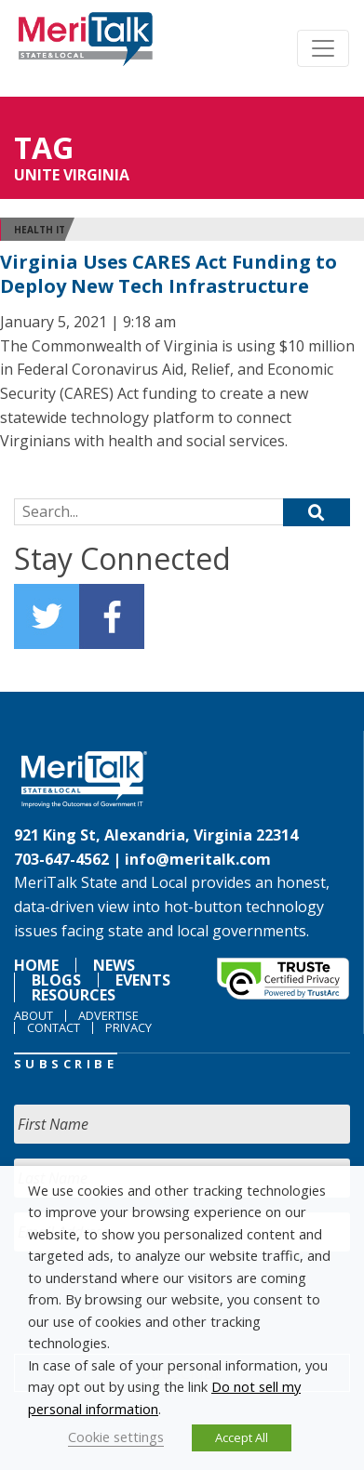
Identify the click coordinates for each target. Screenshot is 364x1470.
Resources (73, 995)
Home (36, 965)
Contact (53, 1027)
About (33, 1015)
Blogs (56, 980)
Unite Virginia (71, 175)
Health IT (39, 229)
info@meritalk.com (198, 859)
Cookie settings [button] (116, 1436)
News (114, 965)
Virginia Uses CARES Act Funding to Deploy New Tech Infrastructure (168, 273)
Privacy (128, 1027)
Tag (44, 147)
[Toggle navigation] (323, 48)
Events (142, 980)
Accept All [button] (241, 1437)
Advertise (108, 1015)
